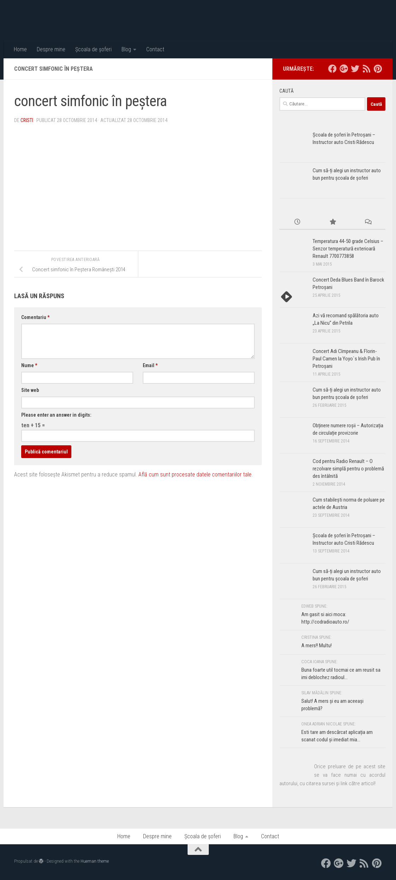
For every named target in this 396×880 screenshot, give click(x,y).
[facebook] (332, 68)
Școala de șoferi (93, 49)
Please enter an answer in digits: (56, 415)
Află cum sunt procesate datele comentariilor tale (195, 474)
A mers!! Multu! (316, 645)
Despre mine (51, 49)
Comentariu (35, 317)
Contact (155, 49)
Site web (30, 390)
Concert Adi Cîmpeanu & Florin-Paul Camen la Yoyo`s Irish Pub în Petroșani (346, 358)
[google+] (343, 68)
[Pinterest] (377, 68)
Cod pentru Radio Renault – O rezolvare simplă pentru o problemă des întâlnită (348, 468)
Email (150, 365)
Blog (126, 49)
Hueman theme (95, 861)
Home (20, 49)
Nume (29, 365)
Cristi (27, 120)
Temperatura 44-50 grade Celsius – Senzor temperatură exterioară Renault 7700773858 (348, 248)
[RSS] (366, 68)
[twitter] (355, 68)
